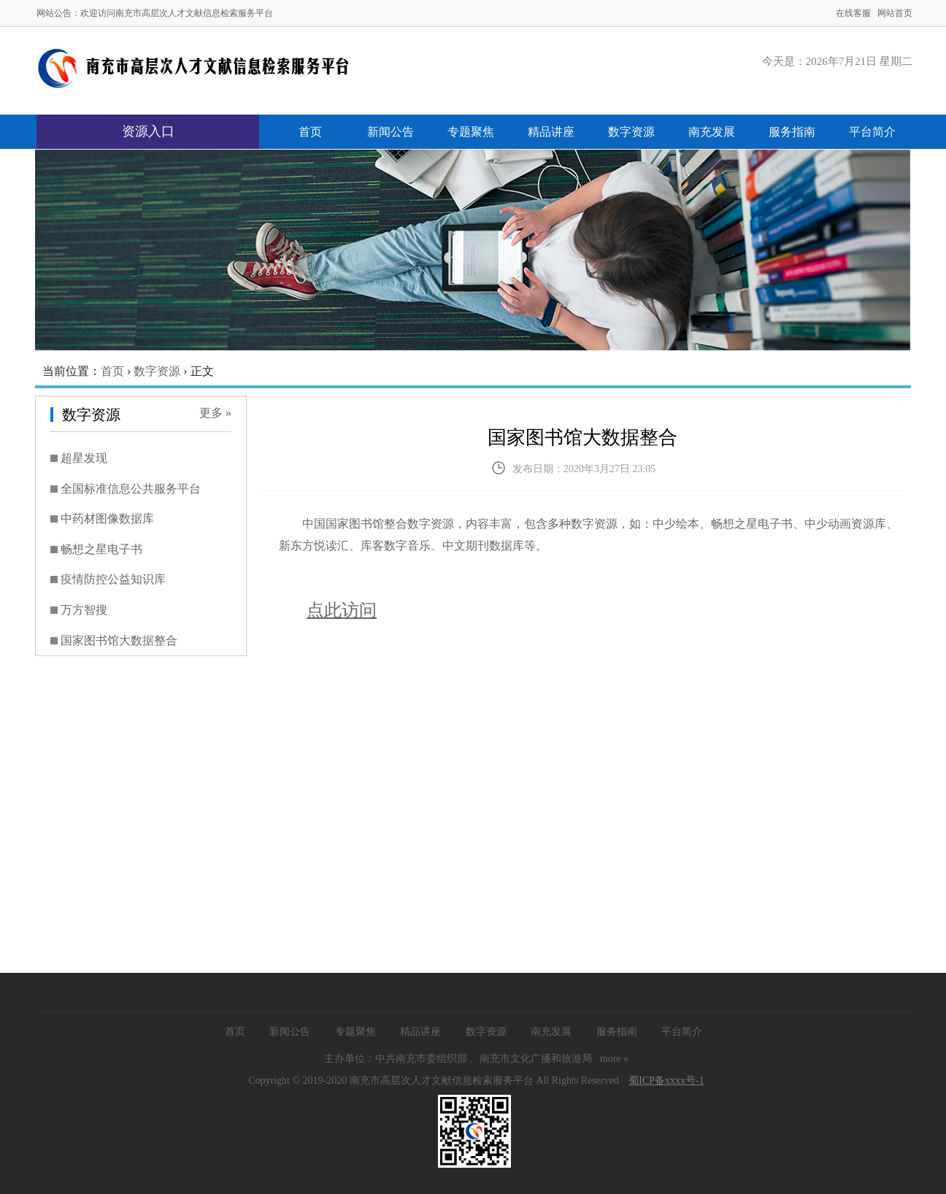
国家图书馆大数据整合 (119, 640)
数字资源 (631, 132)
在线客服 (853, 13)
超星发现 (84, 458)
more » (614, 1058)
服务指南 (792, 132)
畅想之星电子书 (101, 549)
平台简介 (872, 132)
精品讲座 (551, 132)
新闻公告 (390, 132)
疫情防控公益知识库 (113, 579)
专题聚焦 (470, 132)
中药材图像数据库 (107, 518)
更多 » (215, 413)
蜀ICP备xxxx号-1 (666, 1080)
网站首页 (894, 13)
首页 (310, 132)
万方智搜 (84, 610)
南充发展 (711, 132)
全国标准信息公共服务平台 (131, 488)
